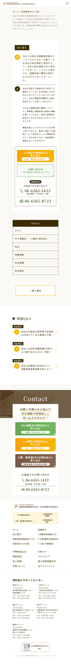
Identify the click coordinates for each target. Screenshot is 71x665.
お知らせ (42, 552)
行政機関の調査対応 (49, 539)
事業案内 (42, 530)
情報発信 (17, 556)
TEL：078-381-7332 (45, 615)
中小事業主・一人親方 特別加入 (31, 238)
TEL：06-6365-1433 (47, 595)
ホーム (16, 11)
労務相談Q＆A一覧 (30, 11)
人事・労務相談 (46, 544)
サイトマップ (44, 556)
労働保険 (19, 254)
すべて (18, 230)
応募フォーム (19, 566)
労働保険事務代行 (48, 534)
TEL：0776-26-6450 (21, 615)
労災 (17, 246)
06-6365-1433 (38, 190)
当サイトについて (46, 566)
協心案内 (17, 534)
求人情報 (17, 561)
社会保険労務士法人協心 (39, 647)
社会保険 (19, 262)
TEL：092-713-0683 (21, 635)
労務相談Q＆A (20, 552)
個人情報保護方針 (47, 561)
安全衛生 (19, 270)
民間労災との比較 (21, 544)
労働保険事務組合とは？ (24, 539)
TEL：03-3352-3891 (21, 595)
